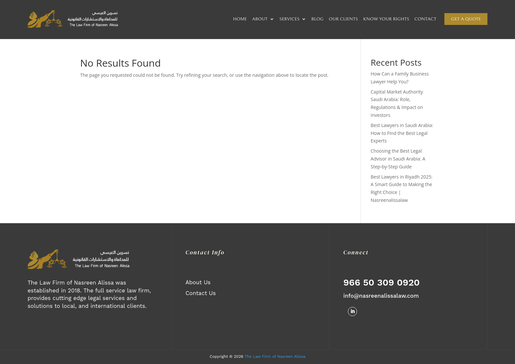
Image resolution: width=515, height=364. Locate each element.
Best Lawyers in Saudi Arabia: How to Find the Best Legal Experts (402, 133)
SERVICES (290, 19)
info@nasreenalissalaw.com (381, 295)
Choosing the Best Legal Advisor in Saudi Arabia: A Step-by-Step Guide (398, 159)
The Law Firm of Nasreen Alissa (275, 356)
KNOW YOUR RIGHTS (386, 19)
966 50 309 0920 (381, 282)
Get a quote (466, 19)
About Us (198, 282)
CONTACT (425, 19)
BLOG (317, 19)
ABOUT (259, 19)
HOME (240, 19)
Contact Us (201, 293)
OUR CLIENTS (343, 19)
